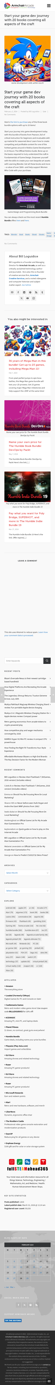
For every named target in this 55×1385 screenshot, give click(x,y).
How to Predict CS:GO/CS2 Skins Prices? (31, 855)
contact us (46, 1365)
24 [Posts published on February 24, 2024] (41, 1272)
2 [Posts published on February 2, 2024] (34, 1255)
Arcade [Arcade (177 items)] (42, 908)
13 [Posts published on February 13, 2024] (14, 1267)
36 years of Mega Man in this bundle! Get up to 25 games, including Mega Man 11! (27, 364)
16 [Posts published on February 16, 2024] (34, 1267)
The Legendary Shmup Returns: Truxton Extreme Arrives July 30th (25, 697)
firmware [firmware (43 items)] (11, 921)
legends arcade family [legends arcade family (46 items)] (37, 934)
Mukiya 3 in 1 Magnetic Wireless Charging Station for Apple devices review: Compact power (26, 715)
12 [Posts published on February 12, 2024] (8, 1267)
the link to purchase (19, 122)
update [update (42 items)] (25, 961)
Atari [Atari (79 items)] (9, 912)
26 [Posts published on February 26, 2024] (8, 1278)
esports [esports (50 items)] (38, 916)
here (19, 220)
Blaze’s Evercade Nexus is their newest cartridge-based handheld (25, 680)
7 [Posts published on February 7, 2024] (20, 1261)
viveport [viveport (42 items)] (28, 966)
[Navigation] (49, 6)
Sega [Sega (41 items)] (34, 952)
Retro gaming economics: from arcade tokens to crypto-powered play (25, 723)
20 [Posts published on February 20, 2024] (14, 1272)
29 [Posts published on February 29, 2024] (27, 1278)
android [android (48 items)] (11, 908)
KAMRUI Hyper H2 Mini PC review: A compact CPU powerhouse (25, 741)
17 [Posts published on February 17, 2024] (41, 1267)
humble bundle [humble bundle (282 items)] (14, 930)
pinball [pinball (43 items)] (39, 948)
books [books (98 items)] (44, 912)
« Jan (6, 1287)
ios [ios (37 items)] (44, 930)
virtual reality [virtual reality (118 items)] (13, 966)
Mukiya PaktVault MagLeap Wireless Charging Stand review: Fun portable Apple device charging (26, 706)
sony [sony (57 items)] (9, 957)
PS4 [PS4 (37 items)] (24, 952)
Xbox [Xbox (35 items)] (9, 970)
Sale (44, 111)
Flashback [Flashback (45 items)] (25, 921)
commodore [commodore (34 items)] (24, 916)
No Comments (10, 114)
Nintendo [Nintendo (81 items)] (25, 943)
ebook (34, 234)
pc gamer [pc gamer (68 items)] (11, 948)
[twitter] (24, 1305)
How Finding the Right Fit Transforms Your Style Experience (25, 749)
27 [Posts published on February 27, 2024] (14, 1278)
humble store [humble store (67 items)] (32, 930)
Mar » (12, 1287)
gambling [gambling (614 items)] (40, 921)
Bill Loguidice (34, 111)
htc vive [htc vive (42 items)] (41, 925)
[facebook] (18, 1305)
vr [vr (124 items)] (39, 966)
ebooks (41, 234)
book (21, 234)
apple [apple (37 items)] (22, 908)
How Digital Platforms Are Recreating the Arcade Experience (25, 689)
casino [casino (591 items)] (10, 916)
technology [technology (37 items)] (12, 961)
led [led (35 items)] (9, 934)
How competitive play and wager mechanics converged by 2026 (23, 732)
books (27, 234)
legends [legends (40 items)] (19, 934)
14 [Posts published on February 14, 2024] (21, 1267)
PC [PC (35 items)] (35, 943)
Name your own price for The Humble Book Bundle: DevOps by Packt (25, 446)
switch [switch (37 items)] (32, 957)
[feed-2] (36, 1305)
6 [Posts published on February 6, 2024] (14, 1261)
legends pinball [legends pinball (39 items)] (13, 939)
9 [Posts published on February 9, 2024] (34, 1261)
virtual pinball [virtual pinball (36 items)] (40, 961)
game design (49, 234)
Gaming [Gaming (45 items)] (11, 925)
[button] (47, 661)
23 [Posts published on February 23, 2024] (34, 1272)
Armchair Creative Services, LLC (16, 1337)
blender (14, 234)
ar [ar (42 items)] (31, 908)
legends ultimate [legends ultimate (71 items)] (32, 939)
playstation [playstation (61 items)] (12, 952)
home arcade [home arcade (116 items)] (25, 925)
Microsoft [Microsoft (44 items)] (11, 943)
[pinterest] (30, 1305)
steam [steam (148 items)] (20, 957)
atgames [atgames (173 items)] (21, 912)
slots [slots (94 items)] (43, 952)
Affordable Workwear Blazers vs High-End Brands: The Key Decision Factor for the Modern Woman (25, 758)
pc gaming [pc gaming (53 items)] (26, 948)
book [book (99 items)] (33, 912)
